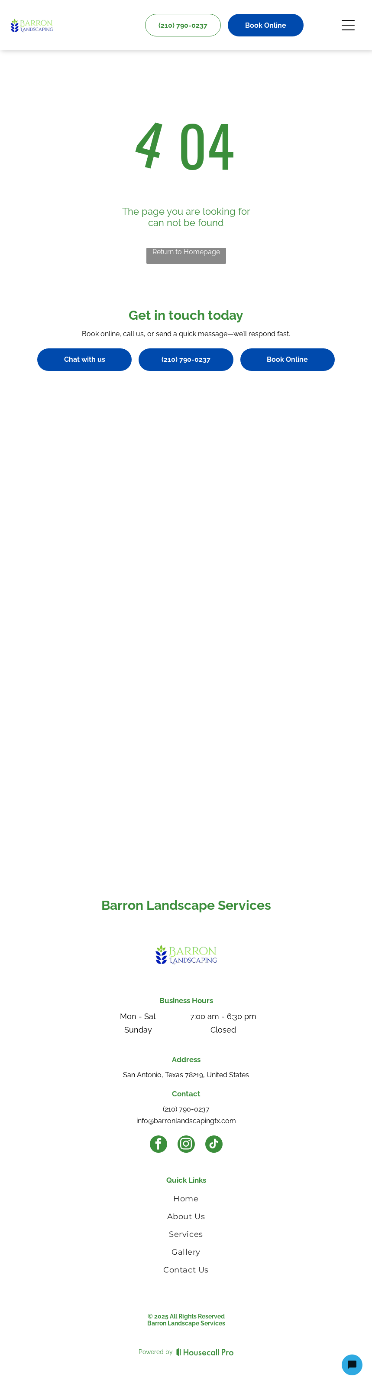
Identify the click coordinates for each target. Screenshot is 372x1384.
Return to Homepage (186, 252)
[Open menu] (348, 25)
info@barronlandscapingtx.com (186, 1121)
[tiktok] (214, 1145)
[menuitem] (186, 1200)
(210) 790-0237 (186, 1109)
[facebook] (158, 1145)
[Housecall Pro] (205, 1352)
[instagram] (186, 1145)
